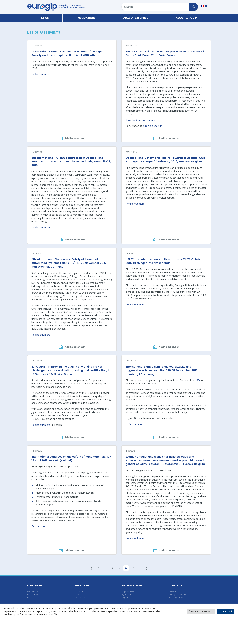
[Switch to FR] (204, 6)
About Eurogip (186, 18)
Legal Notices (127, 591)
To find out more (40, 74)
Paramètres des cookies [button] (201, 611)
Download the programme (140, 119)
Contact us (173, 591)
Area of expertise (135, 18)
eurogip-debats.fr (152, 125)
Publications (86, 18)
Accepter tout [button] (225, 611)
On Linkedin (32, 591)
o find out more (135, 424)
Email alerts (79, 597)
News (45, 18)
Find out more (39, 526)
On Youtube (32, 594)
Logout (124, 597)
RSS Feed (78, 591)
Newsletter (79, 594)
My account (126, 594)
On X (29, 597)
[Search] (193, 7)
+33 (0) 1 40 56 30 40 (178, 594)
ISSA (198, 380)
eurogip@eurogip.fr (178, 597)
